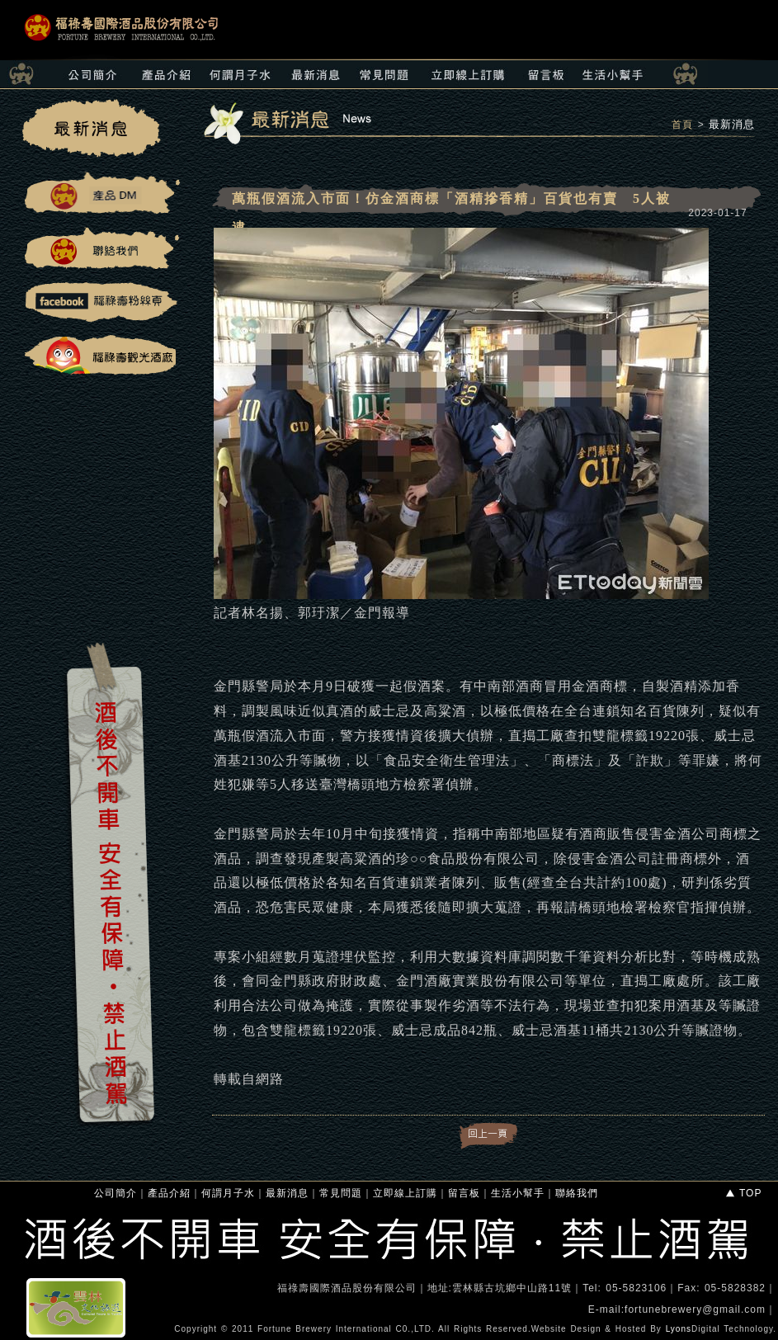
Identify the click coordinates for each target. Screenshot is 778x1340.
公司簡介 (115, 1193)
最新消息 (732, 124)
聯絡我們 (576, 1193)
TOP (742, 1193)
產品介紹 (169, 1193)
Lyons (678, 1328)
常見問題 (340, 1193)
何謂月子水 (228, 1193)
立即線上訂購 (405, 1193)
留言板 (464, 1193)
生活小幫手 (518, 1193)
